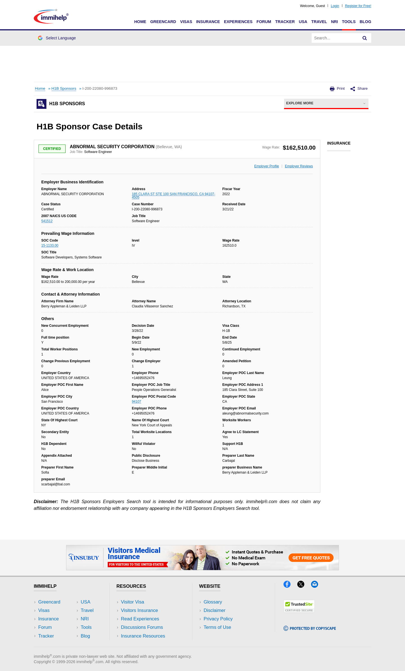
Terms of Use (217, 627)
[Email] (317, 586)
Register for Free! (358, 6)
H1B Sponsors (63, 88)
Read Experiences (140, 619)
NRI (334, 21)
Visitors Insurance (139, 610)
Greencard (163, 21)
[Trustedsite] (299, 611)
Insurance (208, 21)
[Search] (365, 38)
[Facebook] (290, 586)
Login (335, 6)
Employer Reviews (299, 166)
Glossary (213, 602)
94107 (136, 402)
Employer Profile (266, 166)
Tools (349, 21)
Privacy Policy (218, 619)
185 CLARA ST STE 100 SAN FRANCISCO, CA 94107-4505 (173, 195)
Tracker (285, 21)
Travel (319, 21)
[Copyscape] (310, 629)
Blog (365, 21)
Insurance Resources (143, 636)
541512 (47, 221)
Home (140, 21)
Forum (263, 21)
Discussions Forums (142, 627)
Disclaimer (215, 610)
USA (303, 21)
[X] (304, 586)
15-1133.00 (49, 245)
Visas (186, 21)
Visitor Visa (132, 602)
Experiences (238, 21)
